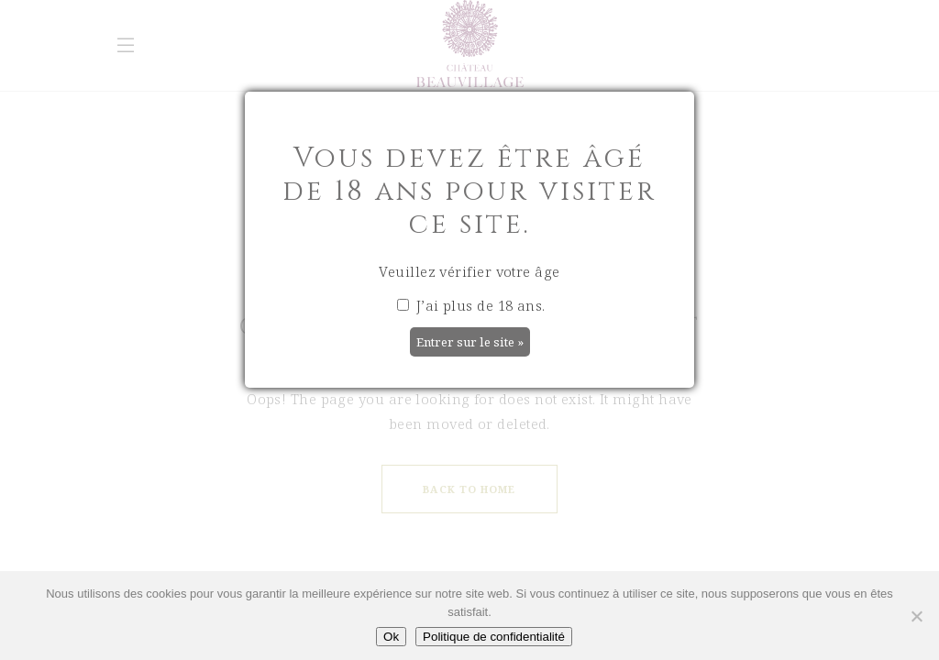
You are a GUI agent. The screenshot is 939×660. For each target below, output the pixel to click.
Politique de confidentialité (494, 637)
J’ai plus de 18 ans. (471, 305)
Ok (391, 637)
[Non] (916, 616)
